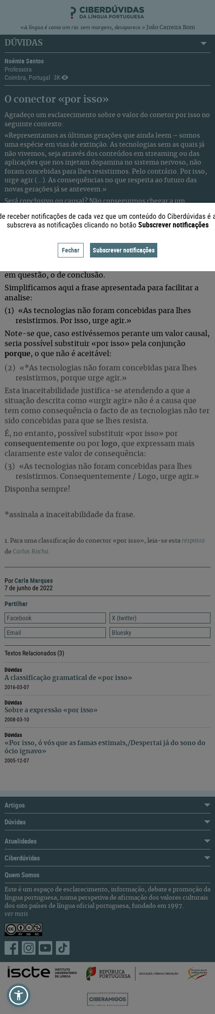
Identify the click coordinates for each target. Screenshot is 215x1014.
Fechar (71, 250)
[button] (18, 995)
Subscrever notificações (124, 250)
